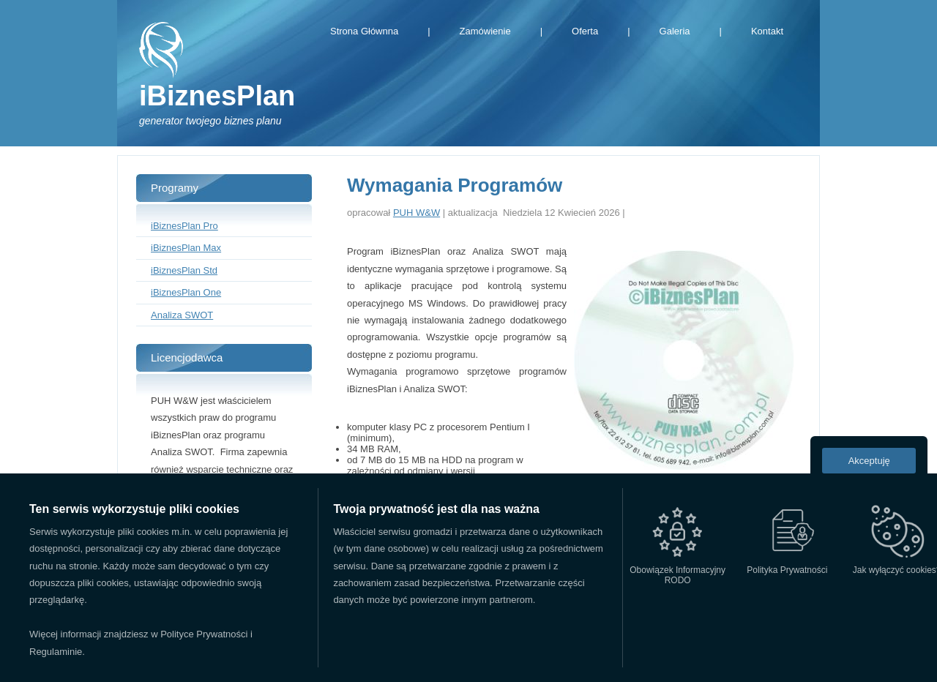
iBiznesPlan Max (186, 247)
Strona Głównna (364, 31)
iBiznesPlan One (186, 292)
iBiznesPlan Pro (184, 225)
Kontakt (767, 31)
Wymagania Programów (454, 185)
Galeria (675, 31)
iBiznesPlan (217, 95)
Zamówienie (485, 31)
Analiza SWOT (182, 315)
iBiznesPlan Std (184, 270)
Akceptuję (869, 460)
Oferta (585, 31)
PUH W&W (416, 212)
